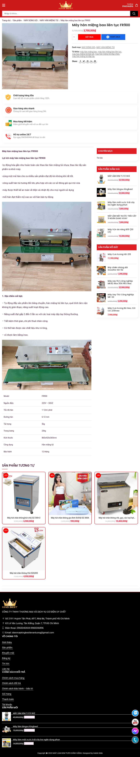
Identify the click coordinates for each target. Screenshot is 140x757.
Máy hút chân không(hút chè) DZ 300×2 (24, 518)
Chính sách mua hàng (13, 678)
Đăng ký (6, 658)
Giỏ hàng (6, 693)
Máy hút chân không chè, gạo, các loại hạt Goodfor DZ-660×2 (116, 518)
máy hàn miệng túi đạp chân (107, 54)
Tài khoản (7, 704)
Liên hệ (5, 668)
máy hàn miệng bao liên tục (109, 52)
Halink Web (98, 753)
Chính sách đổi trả (11, 683)
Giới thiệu (7, 642)
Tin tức (100, 158)
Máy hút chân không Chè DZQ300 (24, 573)
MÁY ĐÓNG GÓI (31, 20)
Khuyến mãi (8, 652)
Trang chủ (6, 20)
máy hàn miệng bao (88, 52)
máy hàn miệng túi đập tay (83, 56)
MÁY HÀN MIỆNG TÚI (49, 20)
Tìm (134, 13)
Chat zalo (113, 37)
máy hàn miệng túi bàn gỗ (83, 54)
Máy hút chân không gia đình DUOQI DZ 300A (70, 518)
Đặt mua (89, 37)
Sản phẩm (17, 20)
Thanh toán (8, 699)
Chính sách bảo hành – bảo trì (17, 688)
